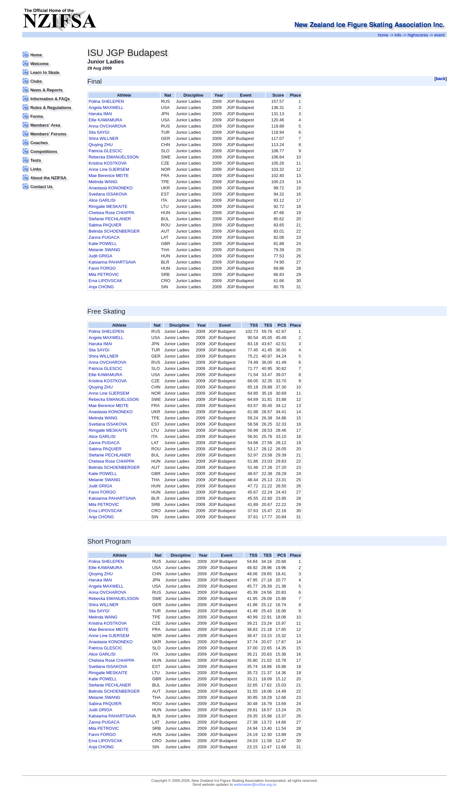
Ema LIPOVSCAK (105, 280)
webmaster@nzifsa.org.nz (255, 784)
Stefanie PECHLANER (110, 218)
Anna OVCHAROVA (107, 126)
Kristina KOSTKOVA (108, 163)
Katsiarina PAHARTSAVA (112, 262)
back (441, 78)
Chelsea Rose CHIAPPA (112, 212)
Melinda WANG (103, 181)
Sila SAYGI (99, 132)
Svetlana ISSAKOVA (108, 194)
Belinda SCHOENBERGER (114, 231)
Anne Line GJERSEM (109, 169)
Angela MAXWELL (106, 107)
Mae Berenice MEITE (109, 175)
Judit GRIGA (100, 255)
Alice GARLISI (102, 200)
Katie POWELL (103, 243)
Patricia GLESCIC (105, 150)
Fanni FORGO (102, 268)
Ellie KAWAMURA (105, 119)
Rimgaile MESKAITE (108, 206)
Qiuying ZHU (101, 144)
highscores (418, 35)
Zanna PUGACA (104, 237)
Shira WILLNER (103, 138)
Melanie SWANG (104, 249)
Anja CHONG (101, 286)
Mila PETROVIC (104, 274)
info (398, 35)
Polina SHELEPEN (106, 101)
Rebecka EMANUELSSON (114, 157)
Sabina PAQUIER (105, 225)
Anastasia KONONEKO (111, 187)
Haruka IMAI (100, 113)
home (383, 35)
